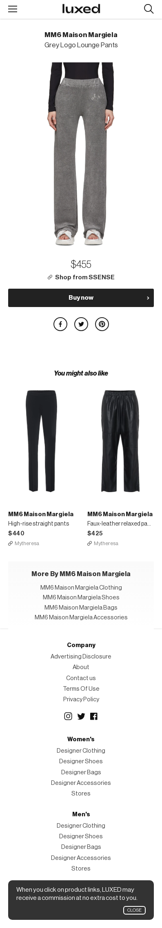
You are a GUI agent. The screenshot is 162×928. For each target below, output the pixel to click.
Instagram (68, 716)
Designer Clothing (81, 751)
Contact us (81, 678)
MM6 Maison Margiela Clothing (81, 588)
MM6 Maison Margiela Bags (81, 608)
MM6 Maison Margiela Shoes (81, 597)
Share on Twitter (81, 324)
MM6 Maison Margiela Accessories (81, 617)
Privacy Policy (81, 699)
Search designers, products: (149, 9)
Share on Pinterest (102, 324)
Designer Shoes (81, 761)
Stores (81, 794)
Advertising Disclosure (81, 657)
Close (134, 910)
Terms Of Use (81, 689)
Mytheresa (27, 543)
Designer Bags (81, 772)
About (81, 667)
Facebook (94, 716)
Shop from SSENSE (85, 277)
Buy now (81, 297)
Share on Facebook (60, 324)
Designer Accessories (81, 783)
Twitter (81, 716)
